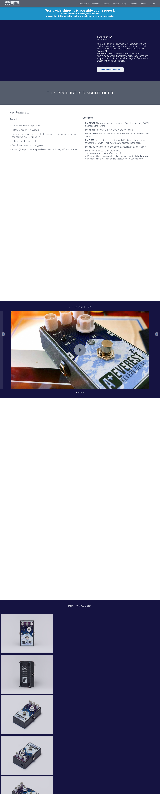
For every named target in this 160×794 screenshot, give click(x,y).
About (143, 4)
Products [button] (83, 4)
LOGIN (152, 4)
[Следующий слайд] (156, 350)
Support (106, 4)
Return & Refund (89, 722)
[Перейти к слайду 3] (81, 392)
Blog (124, 4)
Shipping (86, 718)
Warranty (50, 714)
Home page (14, 714)
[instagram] (124, 722)
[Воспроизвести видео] (80, 350)
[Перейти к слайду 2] (78, 392)
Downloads (51, 718)
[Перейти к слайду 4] (83, 392)
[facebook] (120, 722)
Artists (116, 4)
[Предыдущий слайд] (3, 350)
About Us (13, 718)
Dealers (95, 4)
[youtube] (128, 722)
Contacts (133, 4)
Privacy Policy (88, 714)
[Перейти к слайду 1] (76, 392)
